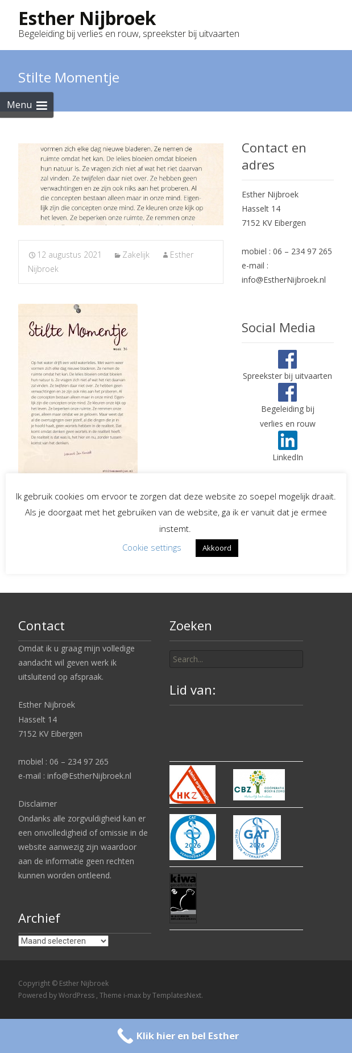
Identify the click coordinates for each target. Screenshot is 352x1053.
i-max (133, 995)
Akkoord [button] (216, 548)
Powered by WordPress (57, 995)
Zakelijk (136, 254)
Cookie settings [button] (151, 547)
